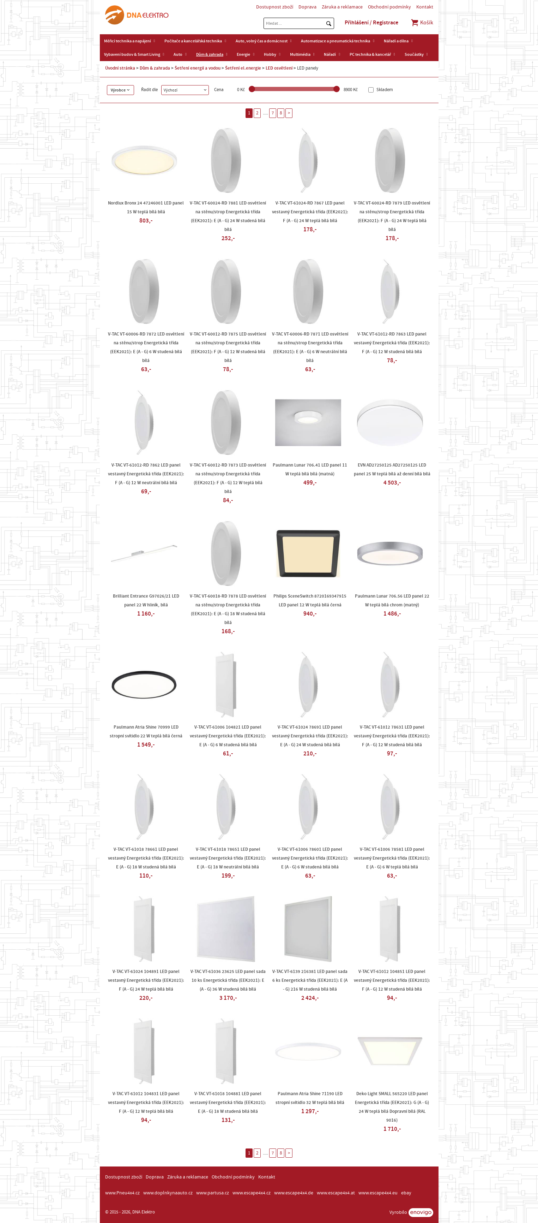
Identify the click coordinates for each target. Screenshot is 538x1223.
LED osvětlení (279, 68)
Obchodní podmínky (389, 7)
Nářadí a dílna (396, 40)
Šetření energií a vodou (197, 68)
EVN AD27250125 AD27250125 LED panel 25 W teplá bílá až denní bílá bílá (392, 469)
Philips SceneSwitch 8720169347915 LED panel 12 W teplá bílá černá (309, 600)
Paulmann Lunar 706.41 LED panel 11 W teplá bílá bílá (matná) (310, 469)
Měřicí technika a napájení (127, 40)
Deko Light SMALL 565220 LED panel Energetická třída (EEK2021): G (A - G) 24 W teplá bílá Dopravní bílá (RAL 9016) (392, 1107)
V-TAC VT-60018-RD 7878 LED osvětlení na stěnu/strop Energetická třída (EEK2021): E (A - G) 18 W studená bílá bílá (228, 609)
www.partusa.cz (212, 1193)
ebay (406, 1193)
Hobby (270, 54)
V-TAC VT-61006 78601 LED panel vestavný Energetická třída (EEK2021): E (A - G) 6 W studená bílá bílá (310, 858)
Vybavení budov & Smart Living (132, 54)
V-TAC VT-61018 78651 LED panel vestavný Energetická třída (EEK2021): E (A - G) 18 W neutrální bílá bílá (228, 858)
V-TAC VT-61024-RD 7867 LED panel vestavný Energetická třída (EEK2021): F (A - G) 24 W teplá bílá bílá (310, 212)
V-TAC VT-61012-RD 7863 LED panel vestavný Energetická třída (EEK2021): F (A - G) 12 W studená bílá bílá (392, 343)
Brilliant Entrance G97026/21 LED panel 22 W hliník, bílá (146, 600)
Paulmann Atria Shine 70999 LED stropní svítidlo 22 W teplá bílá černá (146, 731)
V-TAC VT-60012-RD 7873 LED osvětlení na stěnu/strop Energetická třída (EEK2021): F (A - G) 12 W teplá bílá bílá (228, 478)
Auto (178, 54)
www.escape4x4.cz (251, 1193)
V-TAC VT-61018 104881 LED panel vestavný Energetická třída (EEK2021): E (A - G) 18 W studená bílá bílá (228, 1102)
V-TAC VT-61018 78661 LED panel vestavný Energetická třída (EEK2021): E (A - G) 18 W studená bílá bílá (146, 858)
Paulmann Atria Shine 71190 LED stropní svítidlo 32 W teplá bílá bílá (310, 1098)
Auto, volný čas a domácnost (262, 40)
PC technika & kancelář (370, 54)
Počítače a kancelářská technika (193, 40)
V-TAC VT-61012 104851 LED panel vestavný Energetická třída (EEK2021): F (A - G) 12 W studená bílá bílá (392, 980)
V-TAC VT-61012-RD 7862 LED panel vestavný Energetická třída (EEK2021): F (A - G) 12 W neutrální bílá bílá (146, 474)
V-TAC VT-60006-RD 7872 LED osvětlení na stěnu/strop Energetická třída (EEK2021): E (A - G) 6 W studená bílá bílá (146, 347)
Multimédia (300, 54)
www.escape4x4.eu (378, 1193)
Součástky (414, 54)
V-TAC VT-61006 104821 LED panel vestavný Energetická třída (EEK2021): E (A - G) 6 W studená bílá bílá (228, 736)
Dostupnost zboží (274, 7)
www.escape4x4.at (336, 1193)
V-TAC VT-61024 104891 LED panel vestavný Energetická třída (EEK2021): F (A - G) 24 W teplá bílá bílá (146, 980)
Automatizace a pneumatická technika (335, 40)
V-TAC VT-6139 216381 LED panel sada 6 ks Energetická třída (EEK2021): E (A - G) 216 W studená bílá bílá (309, 980)
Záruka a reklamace (342, 7)
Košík (421, 22)
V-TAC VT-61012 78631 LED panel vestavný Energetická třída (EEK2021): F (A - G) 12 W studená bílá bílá (392, 736)
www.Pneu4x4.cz (122, 1193)
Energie (243, 54)
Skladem (384, 90)
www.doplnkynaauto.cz (168, 1193)
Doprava (307, 7)
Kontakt (424, 7)
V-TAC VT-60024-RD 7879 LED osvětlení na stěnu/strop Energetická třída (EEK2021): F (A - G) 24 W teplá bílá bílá (392, 216)
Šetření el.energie (243, 68)
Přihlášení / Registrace (371, 22)
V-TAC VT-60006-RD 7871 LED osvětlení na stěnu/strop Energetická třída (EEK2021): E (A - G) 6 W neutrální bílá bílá (310, 347)
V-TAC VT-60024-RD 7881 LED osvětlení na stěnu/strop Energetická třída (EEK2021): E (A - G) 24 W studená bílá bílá (228, 216)
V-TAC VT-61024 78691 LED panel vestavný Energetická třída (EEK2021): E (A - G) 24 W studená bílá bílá (310, 736)
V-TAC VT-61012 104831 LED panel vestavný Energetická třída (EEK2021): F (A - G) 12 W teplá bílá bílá (146, 1102)
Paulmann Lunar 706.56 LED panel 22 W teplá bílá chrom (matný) (392, 600)
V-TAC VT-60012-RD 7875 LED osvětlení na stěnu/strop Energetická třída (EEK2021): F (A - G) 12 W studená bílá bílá (228, 347)
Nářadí (330, 54)
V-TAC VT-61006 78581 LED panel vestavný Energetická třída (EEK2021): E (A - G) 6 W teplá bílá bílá (392, 858)
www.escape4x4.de (293, 1193)
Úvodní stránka (120, 68)
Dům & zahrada (209, 54)
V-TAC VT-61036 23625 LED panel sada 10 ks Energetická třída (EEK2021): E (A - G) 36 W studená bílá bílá (228, 980)
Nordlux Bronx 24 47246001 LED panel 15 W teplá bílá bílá (146, 207)
